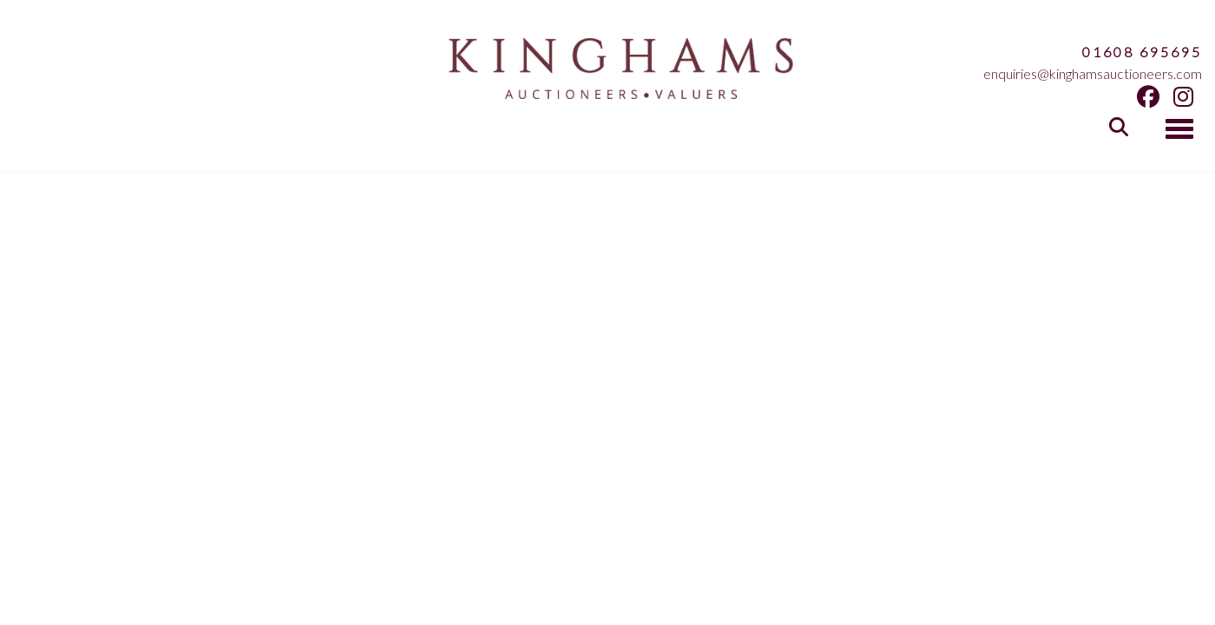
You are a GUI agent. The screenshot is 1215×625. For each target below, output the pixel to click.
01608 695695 (1142, 51)
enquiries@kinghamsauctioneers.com (1092, 73)
